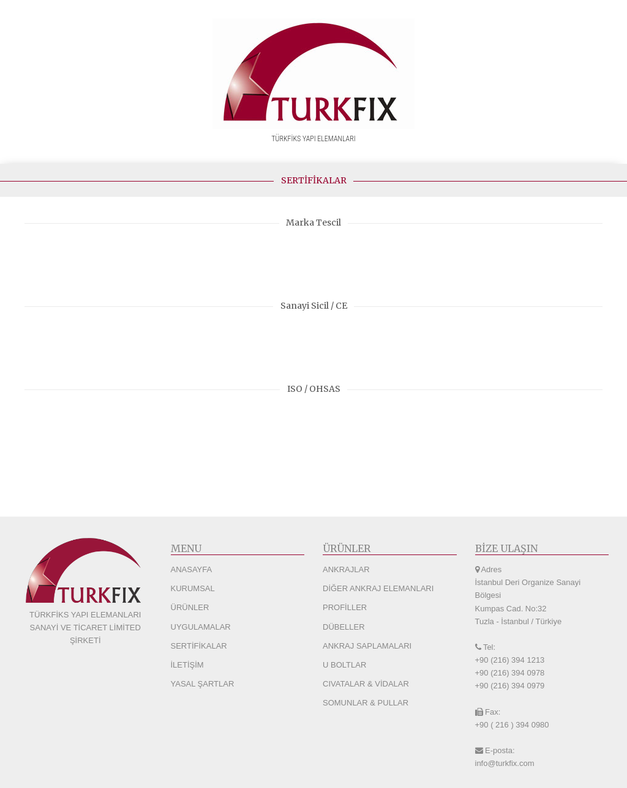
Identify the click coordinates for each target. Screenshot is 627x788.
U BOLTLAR (344, 664)
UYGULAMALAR (201, 627)
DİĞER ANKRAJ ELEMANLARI (378, 588)
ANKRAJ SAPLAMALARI (367, 645)
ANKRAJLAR (346, 569)
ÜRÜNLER (190, 607)
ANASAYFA (191, 569)
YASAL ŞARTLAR (203, 683)
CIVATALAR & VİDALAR (366, 683)
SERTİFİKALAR (199, 645)
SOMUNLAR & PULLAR (365, 702)
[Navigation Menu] (615, 151)
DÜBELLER (344, 627)
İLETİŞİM (187, 664)
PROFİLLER (345, 607)
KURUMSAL (193, 588)
